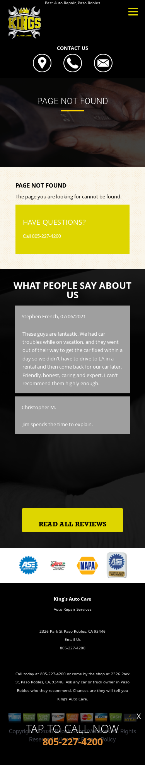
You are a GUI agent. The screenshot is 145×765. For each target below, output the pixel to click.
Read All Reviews (72, 524)
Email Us (73, 639)
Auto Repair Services (73, 609)
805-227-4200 (46, 236)
